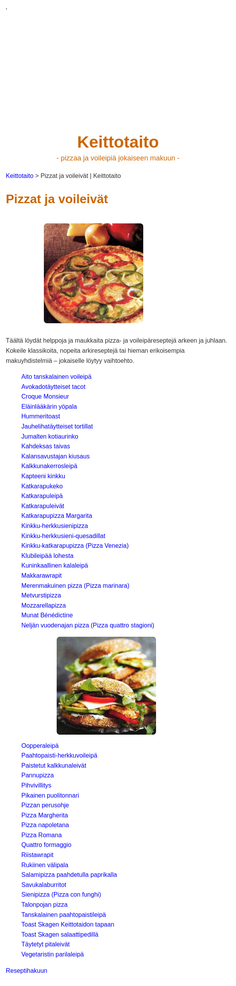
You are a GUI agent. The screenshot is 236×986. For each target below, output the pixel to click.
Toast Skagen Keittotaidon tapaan (67, 924)
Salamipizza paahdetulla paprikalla (69, 874)
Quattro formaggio (46, 844)
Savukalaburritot (43, 884)
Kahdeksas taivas (45, 446)
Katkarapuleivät (42, 506)
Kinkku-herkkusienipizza (54, 526)
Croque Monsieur (45, 396)
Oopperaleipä (40, 745)
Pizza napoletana (45, 825)
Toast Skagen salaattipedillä (59, 934)
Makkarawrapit (41, 575)
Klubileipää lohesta (47, 555)
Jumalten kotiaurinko (49, 436)
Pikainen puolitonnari (50, 795)
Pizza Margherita (44, 815)
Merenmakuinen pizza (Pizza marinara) (75, 585)
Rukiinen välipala (44, 865)
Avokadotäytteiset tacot (53, 386)
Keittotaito (19, 175)
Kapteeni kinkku (43, 476)
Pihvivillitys (36, 785)
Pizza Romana (41, 835)
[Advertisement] (116, 70)
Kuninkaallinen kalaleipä (54, 565)
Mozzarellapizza (43, 605)
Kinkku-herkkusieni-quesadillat (63, 536)
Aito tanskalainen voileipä (56, 376)
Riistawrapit (37, 855)
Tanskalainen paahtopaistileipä (63, 914)
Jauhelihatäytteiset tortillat (57, 426)
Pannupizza (37, 775)
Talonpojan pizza (44, 904)
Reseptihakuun (26, 970)
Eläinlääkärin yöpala (49, 406)
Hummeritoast (40, 416)
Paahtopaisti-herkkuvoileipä (59, 755)
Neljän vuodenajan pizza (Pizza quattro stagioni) (87, 625)
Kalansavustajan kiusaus (55, 456)
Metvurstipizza (41, 595)
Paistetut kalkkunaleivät (53, 765)
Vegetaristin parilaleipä (52, 954)
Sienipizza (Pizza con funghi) (61, 894)
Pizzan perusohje (45, 805)
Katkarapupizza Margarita (56, 515)
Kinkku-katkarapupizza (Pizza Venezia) (75, 545)
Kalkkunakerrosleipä (49, 466)
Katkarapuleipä (42, 496)
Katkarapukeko (42, 486)
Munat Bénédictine (47, 615)
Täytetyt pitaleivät (45, 944)
